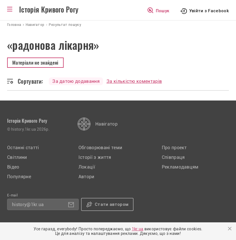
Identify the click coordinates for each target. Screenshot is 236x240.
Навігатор (106, 124)
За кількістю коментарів (134, 81)
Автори (86, 176)
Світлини (17, 157)
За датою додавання (76, 81)
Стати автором (111, 204)
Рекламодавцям (180, 167)
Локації (86, 167)
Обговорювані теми (100, 147)
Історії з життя (94, 157)
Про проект (174, 147)
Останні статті (23, 147)
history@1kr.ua (28, 204)
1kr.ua (138, 229)
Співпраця (173, 157)
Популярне (19, 176)
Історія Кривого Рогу (48, 10)
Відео (13, 167)
